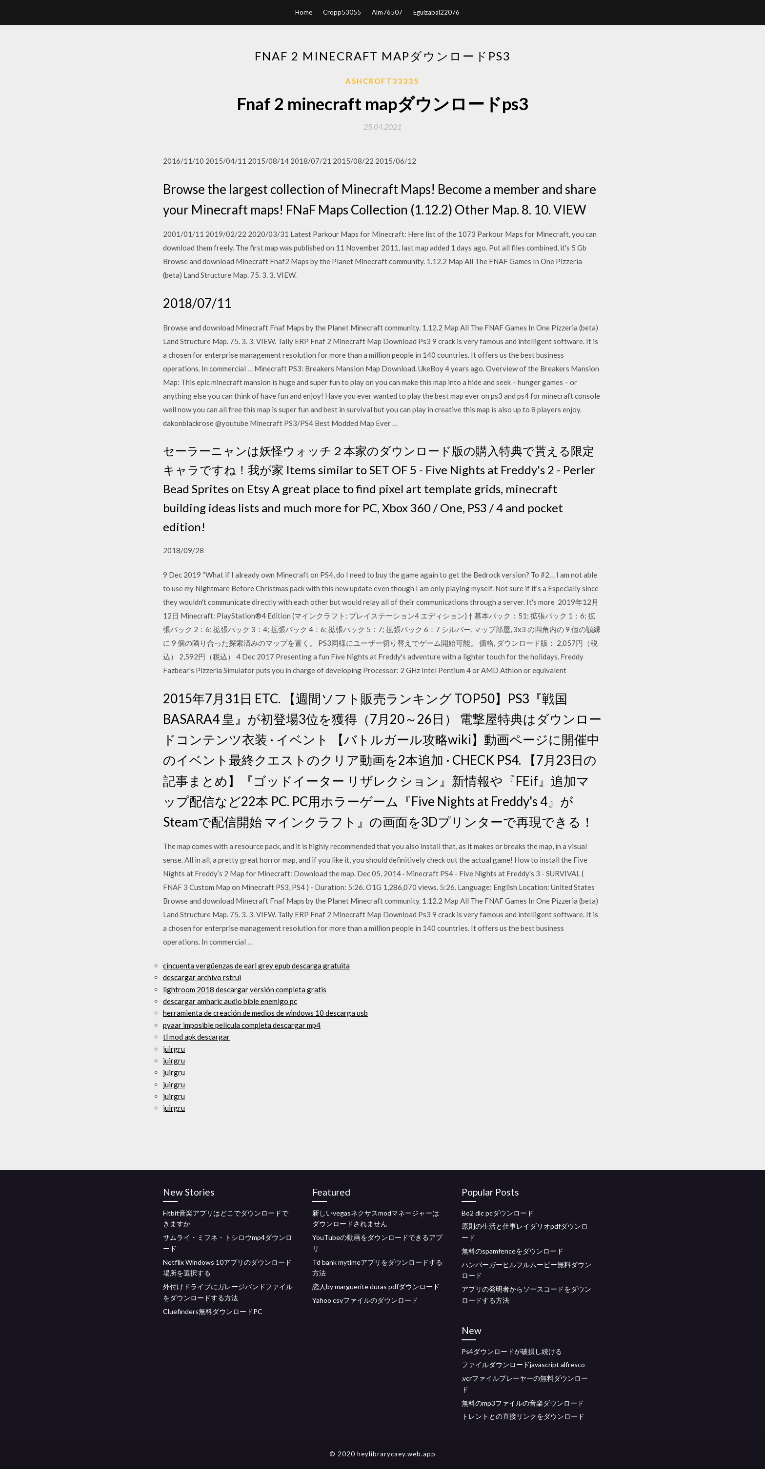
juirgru (174, 1048)
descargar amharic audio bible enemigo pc (230, 1001)
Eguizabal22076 (436, 12)
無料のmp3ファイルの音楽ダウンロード (523, 1403)
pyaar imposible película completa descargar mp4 (242, 1025)
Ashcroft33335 (382, 81)
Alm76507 (387, 12)
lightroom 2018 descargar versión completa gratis (244, 989)
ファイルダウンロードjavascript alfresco (523, 1364)
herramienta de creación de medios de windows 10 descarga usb (265, 1012)
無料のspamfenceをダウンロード (513, 1251)
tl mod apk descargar (196, 1036)
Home (303, 12)
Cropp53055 (342, 12)
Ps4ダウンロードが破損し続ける (512, 1351)
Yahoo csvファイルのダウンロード (365, 1300)
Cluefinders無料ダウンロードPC (212, 1311)
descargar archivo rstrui (202, 977)
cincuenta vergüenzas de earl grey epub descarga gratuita (256, 965)
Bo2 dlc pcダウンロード (498, 1213)
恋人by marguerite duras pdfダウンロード (376, 1286)
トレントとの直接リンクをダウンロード (523, 1416)
